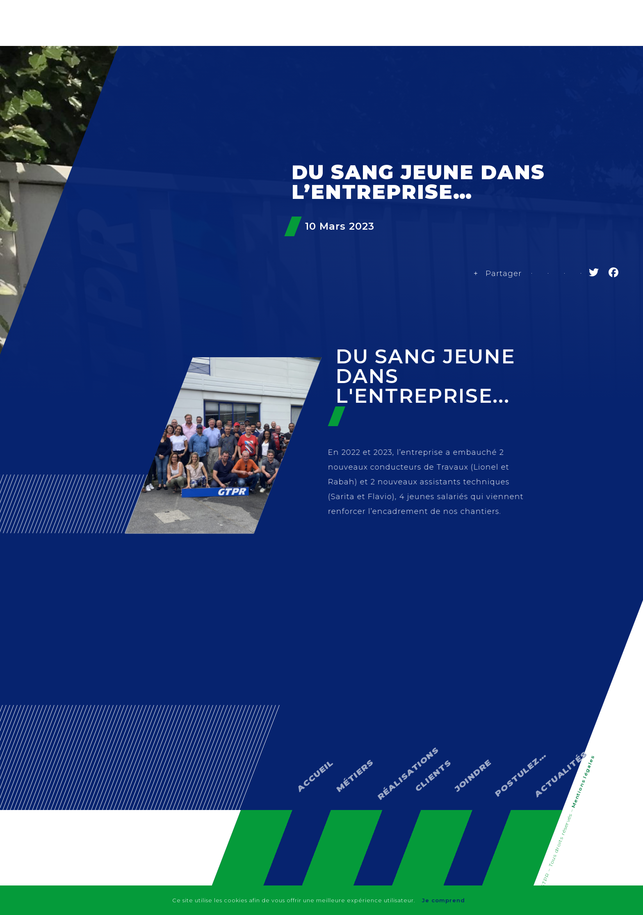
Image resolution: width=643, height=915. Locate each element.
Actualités (574, 68)
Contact (518, 68)
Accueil (309, 741)
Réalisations (408, 68)
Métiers (348, 68)
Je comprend (445, 900)
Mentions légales (582, 782)
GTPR (301, 68)
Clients (467, 68)
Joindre (467, 741)
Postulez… (511, 727)
